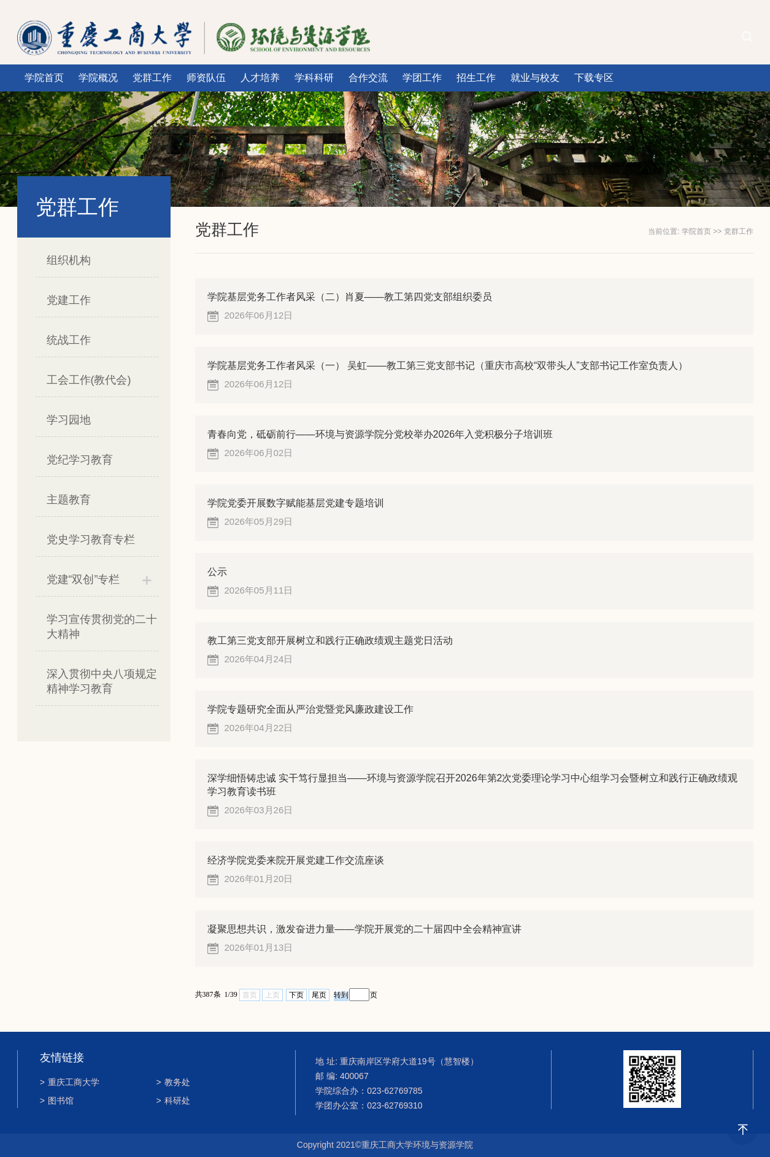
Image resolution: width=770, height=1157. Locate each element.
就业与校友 (535, 77)
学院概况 (98, 77)
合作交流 (368, 77)
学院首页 (44, 77)
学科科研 (314, 77)
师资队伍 (206, 77)
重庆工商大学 (69, 1082)
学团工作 (422, 77)
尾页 (319, 995)
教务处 (173, 1082)
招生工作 (476, 77)
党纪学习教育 (80, 460)
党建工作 (69, 300)
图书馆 (57, 1100)
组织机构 (69, 260)
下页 (296, 995)
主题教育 (69, 499)
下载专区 (594, 77)
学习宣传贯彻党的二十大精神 (102, 626)
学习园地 (69, 420)
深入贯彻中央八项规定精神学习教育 (102, 681)
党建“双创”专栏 (83, 579)
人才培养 (260, 77)
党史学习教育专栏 (91, 539)
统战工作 (69, 340)
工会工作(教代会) (89, 380)
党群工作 (152, 77)
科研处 (173, 1100)
